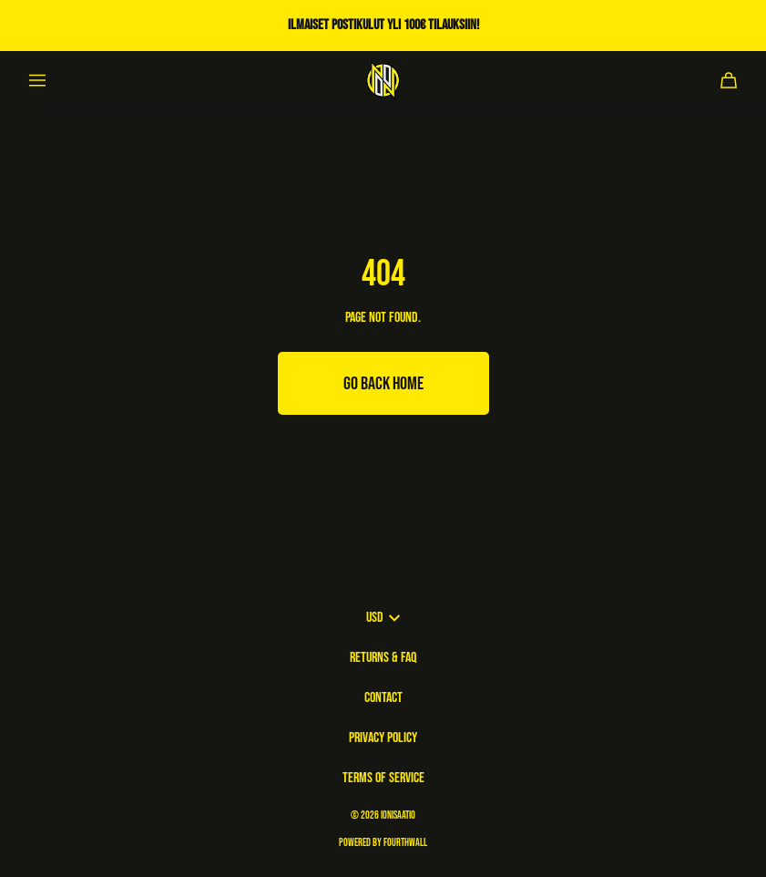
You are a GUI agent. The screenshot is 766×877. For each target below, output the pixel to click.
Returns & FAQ (383, 657)
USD (383, 617)
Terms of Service (383, 778)
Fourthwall (405, 843)
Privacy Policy (383, 738)
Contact (383, 698)
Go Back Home (383, 384)
